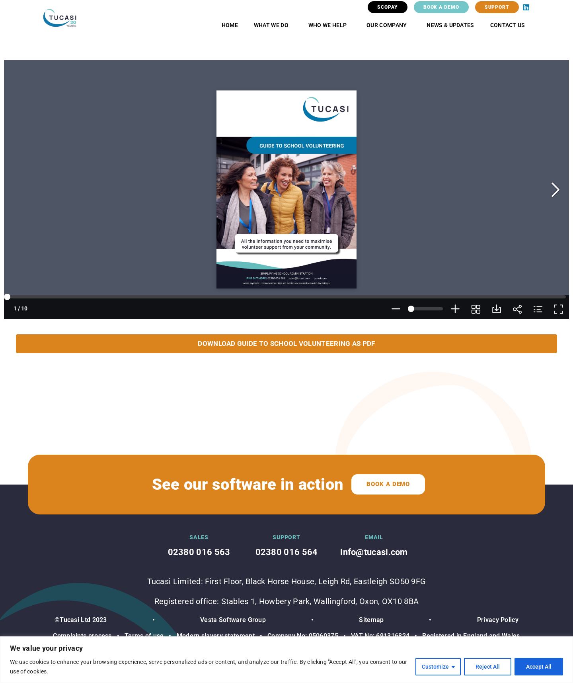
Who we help (329, 25)
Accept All (539, 666)
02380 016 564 (286, 552)
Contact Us (507, 25)
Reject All (488, 666)
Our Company (388, 25)
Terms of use (144, 636)
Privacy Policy (497, 620)
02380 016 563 (199, 552)
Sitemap (371, 620)
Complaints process (82, 636)
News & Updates (450, 25)
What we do (273, 25)
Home (230, 25)
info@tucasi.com (374, 552)
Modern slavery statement (215, 636)
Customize (435, 666)
